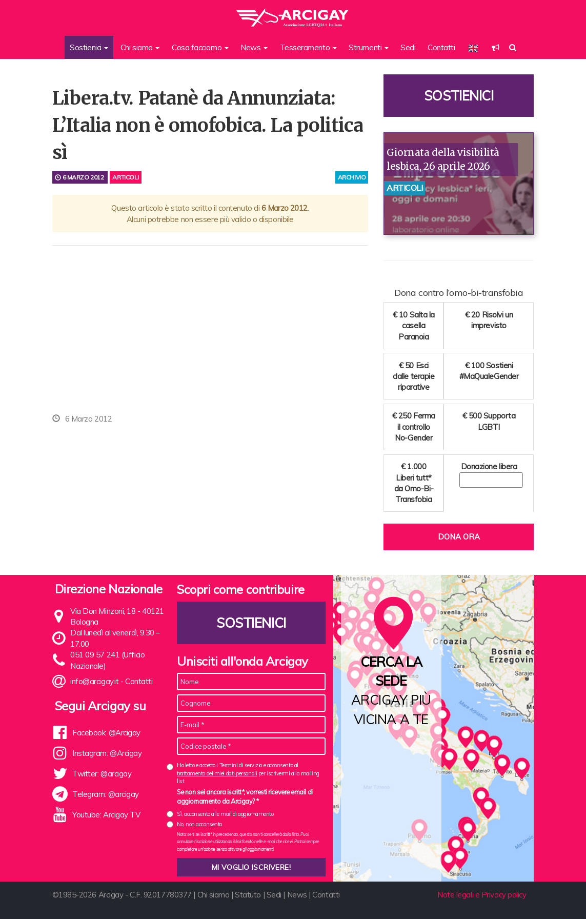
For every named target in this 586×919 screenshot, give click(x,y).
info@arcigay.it (94, 681)
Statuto (248, 895)
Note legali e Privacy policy (481, 895)
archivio (352, 177)
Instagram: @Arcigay (107, 753)
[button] (495, 47)
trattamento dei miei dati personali (217, 773)
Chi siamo (213, 895)
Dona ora (459, 537)
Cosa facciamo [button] (200, 47)
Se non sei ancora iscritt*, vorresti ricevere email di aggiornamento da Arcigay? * (245, 796)
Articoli (125, 177)
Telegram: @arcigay (105, 794)
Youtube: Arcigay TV (106, 815)
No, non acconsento (199, 824)
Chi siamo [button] (140, 47)
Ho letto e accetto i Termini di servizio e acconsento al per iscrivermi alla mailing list (248, 773)
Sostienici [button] (89, 47)
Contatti (441, 47)
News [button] (254, 47)
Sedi (407, 47)
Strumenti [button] (369, 47)
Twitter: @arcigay (101, 773)
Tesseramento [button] (308, 47)
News (297, 895)
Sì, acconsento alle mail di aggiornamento (225, 813)
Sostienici (459, 95)
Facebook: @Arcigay (106, 732)
